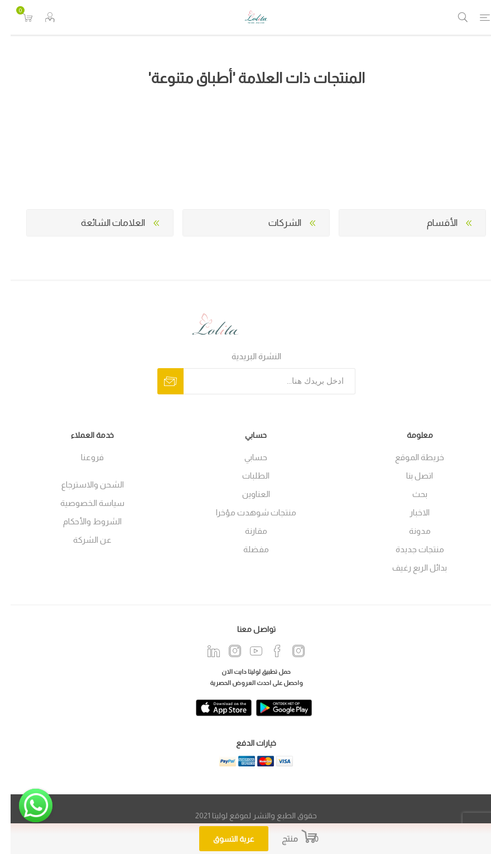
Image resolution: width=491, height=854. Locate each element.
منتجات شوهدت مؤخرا (245, 512)
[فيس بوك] (267, 651)
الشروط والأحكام (81, 521)
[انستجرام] (288, 651)
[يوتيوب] (245, 651)
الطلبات (245, 475)
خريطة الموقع (409, 457)
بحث (409, 494)
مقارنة (245, 530)
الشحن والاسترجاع (82, 484)
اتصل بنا (409, 475)
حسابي (245, 457)
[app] (213, 707)
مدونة (409, 530)
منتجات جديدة (409, 549)
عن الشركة (81, 539)
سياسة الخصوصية (82, 503)
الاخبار (409, 512)
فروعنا (81, 457)
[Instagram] (224, 651)
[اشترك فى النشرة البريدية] (259, 381)
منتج (279, 838)
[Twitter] (203, 651)
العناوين (245, 494)
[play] (273, 707)
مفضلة (245, 549)
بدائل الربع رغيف (409, 567)
